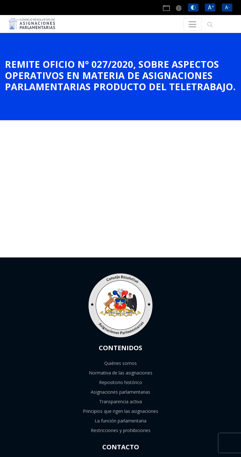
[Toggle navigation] (192, 24)
